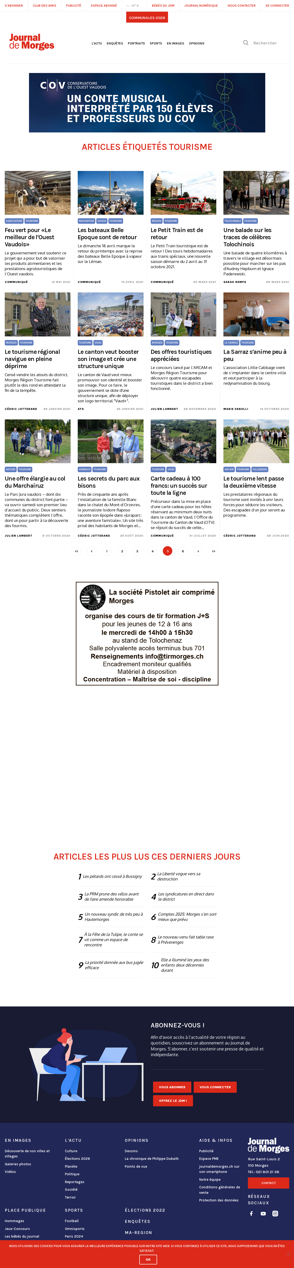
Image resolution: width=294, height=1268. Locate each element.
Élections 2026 (77, 1158)
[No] (288, 1254)
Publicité (206, 1151)
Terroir (70, 1197)
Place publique (25, 1210)
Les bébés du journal (22, 1236)
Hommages (14, 1221)
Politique (72, 1174)
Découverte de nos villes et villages (27, 1154)
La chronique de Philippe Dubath (152, 1158)
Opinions (196, 43)
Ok (148, 1260)
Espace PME (209, 1158)
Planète (71, 1166)
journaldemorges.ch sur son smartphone (219, 1169)
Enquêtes (115, 43)
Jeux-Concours (17, 1229)
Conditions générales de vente (219, 1190)
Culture (71, 1151)
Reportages (74, 1182)
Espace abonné (104, 6)
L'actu (97, 43)
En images (175, 43)
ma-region (138, 1232)
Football (72, 1221)
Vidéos (10, 1172)
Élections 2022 (145, 1210)
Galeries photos (18, 1164)
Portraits (136, 43)
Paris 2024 (74, 1236)
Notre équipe (210, 1179)
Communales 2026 (147, 17)
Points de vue (136, 1166)
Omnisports (75, 1229)
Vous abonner (172, 1087)
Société (71, 1189)
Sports (156, 43)
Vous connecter (215, 1087)
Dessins (131, 1151)
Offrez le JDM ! (173, 1101)
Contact (268, 1183)
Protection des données (219, 1200)
